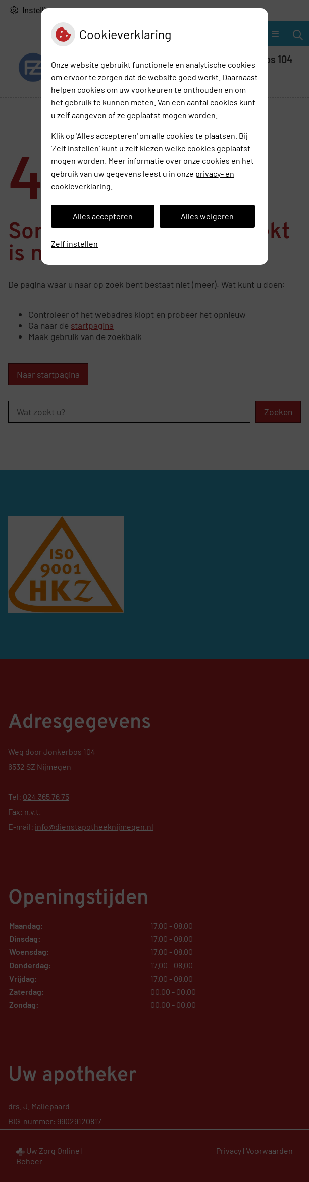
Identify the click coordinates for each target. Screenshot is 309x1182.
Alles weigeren (207, 216)
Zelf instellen (74, 243)
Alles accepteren (103, 216)
